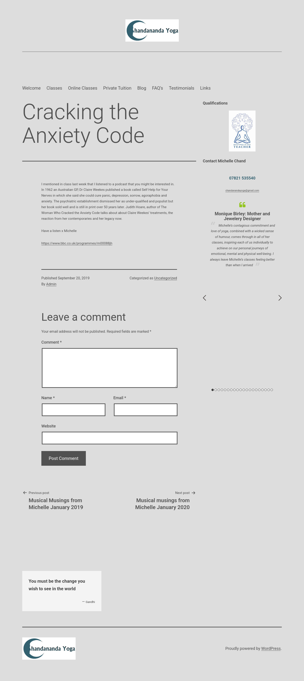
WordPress (271, 648)
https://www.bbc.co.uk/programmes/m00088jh (76, 243)
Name (48, 397)
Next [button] (280, 298)
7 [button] (231, 390)
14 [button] (253, 390)
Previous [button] (204, 298)
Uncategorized (165, 278)
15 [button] (256, 390)
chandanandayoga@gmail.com (242, 190)
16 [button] (259, 390)
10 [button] (241, 390)
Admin (51, 284)
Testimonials (181, 88)
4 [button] (222, 390)
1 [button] (212, 390)
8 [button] (234, 390)
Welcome (31, 88)
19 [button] (269, 390)
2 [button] (216, 390)
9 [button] (237, 390)
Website (48, 426)
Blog (141, 88)
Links (205, 88)
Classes (54, 88)
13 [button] (250, 390)
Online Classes (82, 88)
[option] (242, 234)
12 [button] (247, 390)
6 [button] (228, 390)
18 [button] (265, 390)
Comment (51, 342)
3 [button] (219, 390)
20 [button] (272, 390)
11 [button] (244, 390)
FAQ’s (157, 88)
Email (119, 397)
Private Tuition (117, 88)
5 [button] (225, 390)
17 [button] (262, 390)
